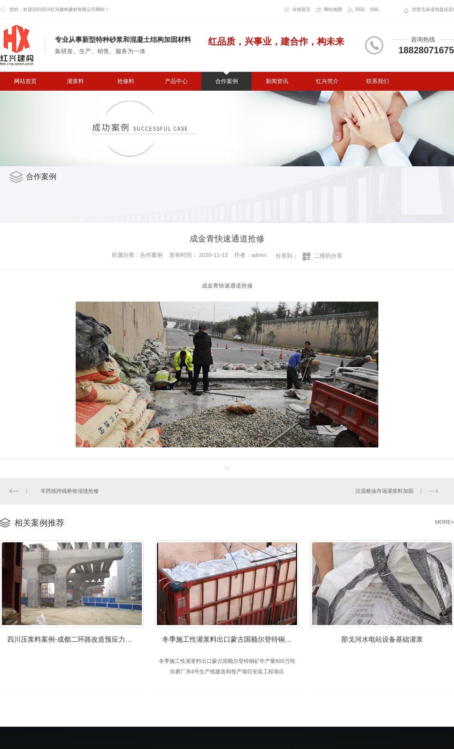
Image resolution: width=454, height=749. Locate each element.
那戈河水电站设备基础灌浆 (382, 638)
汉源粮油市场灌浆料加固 (384, 491)
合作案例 (226, 81)
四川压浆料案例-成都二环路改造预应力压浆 (73, 638)
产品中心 (176, 81)
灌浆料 (75, 81)
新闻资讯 (277, 81)
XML (374, 9)
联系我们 (377, 81)
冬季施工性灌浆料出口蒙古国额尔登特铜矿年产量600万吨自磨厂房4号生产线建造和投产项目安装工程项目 (230, 638)
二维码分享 (328, 255)
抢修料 (125, 81)
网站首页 (25, 81)
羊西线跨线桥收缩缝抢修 (69, 491)
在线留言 (301, 9)
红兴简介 (327, 81)
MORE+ (444, 521)
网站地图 (333, 9)
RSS (360, 9)
